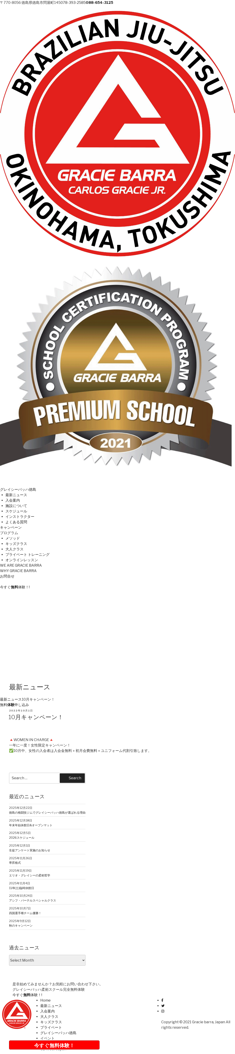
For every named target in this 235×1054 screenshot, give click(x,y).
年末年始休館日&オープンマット (30, 825)
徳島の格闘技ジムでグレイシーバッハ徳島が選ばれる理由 (47, 812)
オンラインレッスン (21, 560)
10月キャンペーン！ (36, 717)
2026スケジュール (21, 837)
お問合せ (7, 576)
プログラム (9, 533)
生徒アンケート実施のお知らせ (29, 850)
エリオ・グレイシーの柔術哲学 (29, 875)
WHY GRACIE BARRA (18, 571)
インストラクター (19, 516)
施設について (16, 506)
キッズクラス (16, 544)
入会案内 (12, 500)
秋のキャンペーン (21, 925)
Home (45, 1000)
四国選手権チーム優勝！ (25, 913)
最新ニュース (16, 495)
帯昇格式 (15, 862)
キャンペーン (11, 527)
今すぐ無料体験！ (54, 1045)
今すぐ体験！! (15, 587)
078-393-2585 (73, 2)
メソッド (12, 538)
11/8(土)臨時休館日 (21, 888)
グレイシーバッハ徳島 (18, 489)
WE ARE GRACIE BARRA (21, 565)
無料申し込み (14, 705)
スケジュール (16, 511)
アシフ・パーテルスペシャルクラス (32, 900)
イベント (47, 1038)
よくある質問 (16, 522)
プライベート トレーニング (27, 554)
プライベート (51, 1027)
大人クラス (14, 549)
